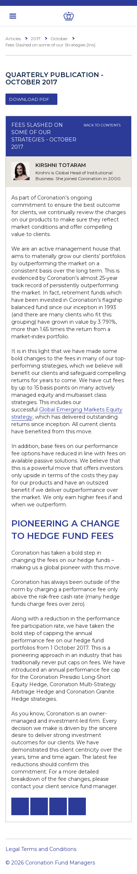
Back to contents (105, 125)
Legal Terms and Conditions (40, 849)
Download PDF (29, 99)
